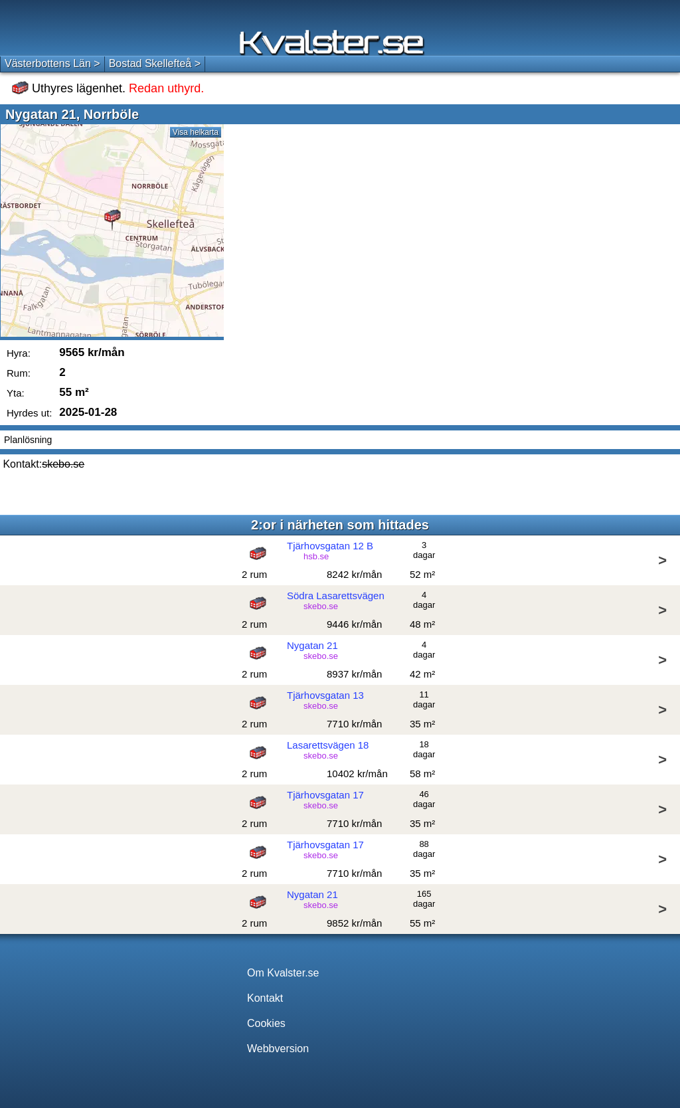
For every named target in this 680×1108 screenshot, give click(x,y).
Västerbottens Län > (52, 63)
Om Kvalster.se (283, 972)
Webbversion (278, 1048)
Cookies (266, 1023)
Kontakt (265, 998)
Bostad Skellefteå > (155, 63)
